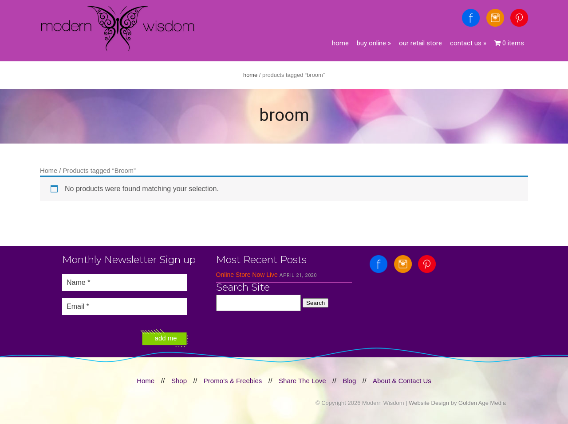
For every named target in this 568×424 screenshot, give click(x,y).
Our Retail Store (420, 43)
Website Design (429, 403)
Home (340, 43)
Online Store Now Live (247, 274)
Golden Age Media (482, 403)
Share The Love (302, 380)
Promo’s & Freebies (233, 380)
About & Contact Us (402, 380)
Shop (179, 380)
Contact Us (468, 43)
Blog (349, 380)
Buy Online (374, 43)
